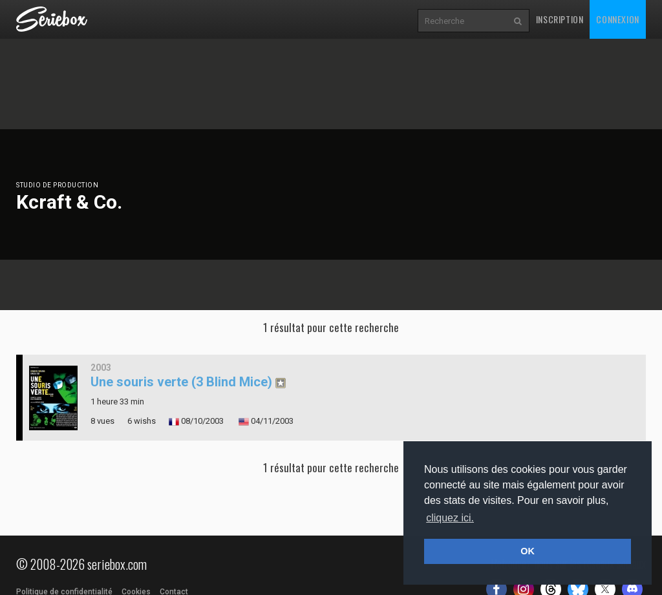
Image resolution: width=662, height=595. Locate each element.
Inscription (560, 19)
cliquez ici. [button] (450, 517)
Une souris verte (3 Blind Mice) (181, 382)
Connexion (617, 19)
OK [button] (527, 551)
